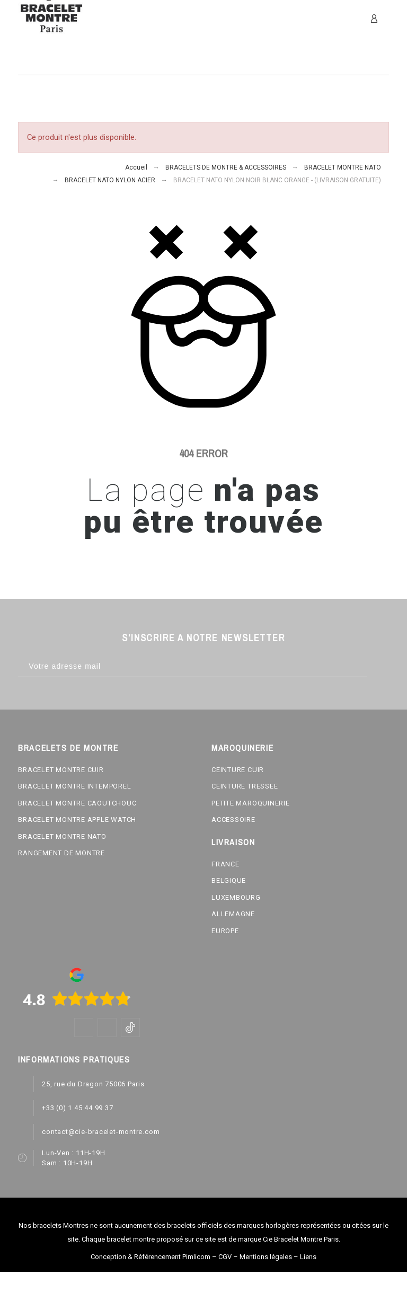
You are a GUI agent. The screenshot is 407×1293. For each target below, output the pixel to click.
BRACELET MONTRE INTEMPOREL (74, 786)
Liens (308, 1257)
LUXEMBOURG (236, 897)
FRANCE (225, 864)
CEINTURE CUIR (237, 770)
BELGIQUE (228, 880)
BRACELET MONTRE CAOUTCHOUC (77, 803)
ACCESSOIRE (233, 819)
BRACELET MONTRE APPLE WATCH (77, 819)
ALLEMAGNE (233, 914)
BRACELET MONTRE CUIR (61, 770)
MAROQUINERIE (242, 748)
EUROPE (225, 931)
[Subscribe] (378, 666)
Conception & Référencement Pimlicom (150, 1257)
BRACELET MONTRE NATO (62, 836)
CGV (225, 1257)
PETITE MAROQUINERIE (250, 803)
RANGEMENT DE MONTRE (61, 853)
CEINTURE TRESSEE (244, 786)
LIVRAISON (233, 842)
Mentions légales (266, 1257)
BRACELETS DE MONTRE (68, 748)
